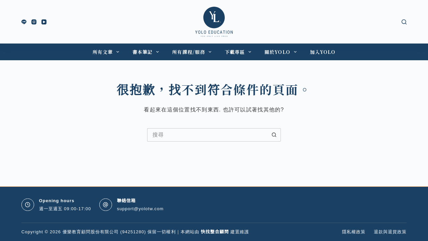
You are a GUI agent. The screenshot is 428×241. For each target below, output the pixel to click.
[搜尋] (404, 21)
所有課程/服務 (193, 52)
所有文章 (107, 52)
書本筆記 (147, 52)
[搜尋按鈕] (274, 135)
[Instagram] (33, 21)
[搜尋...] (207, 135)
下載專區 (239, 52)
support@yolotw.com (140, 208)
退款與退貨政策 (390, 231)
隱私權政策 (353, 231)
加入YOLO (323, 52)
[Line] (23, 21)
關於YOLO (281, 52)
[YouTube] (43, 21)
